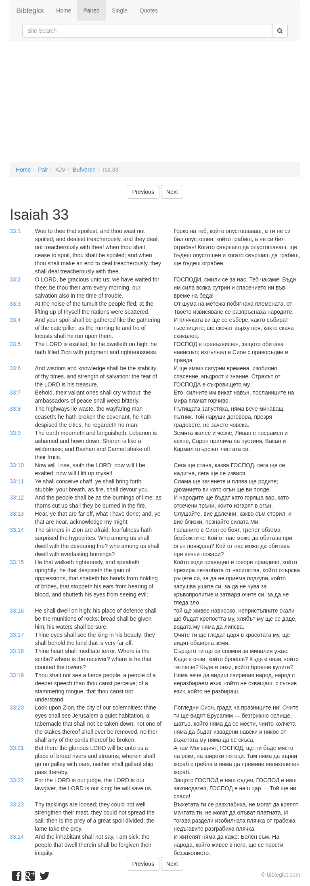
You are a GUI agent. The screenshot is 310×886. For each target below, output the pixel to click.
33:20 (17, 707)
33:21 (17, 748)
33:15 (17, 562)
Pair (43, 169)
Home (63, 10)
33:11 (17, 481)
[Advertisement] (155, 105)
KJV (60, 169)
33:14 (17, 530)
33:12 (17, 497)
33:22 (17, 780)
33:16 (17, 610)
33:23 (17, 804)
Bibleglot (30, 10)
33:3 (15, 303)
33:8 (15, 408)
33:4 (15, 320)
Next (172, 192)
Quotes (149, 10)
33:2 (15, 279)
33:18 (17, 651)
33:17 (17, 635)
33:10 (17, 465)
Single (120, 10)
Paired (91, 10)
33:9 (15, 433)
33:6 (15, 368)
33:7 (15, 392)
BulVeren (84, 169)
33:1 (15, 231)
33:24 (17, 837)
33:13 (17, 513)
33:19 (17, 675)
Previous (143, 192)
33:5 (15, 344)
